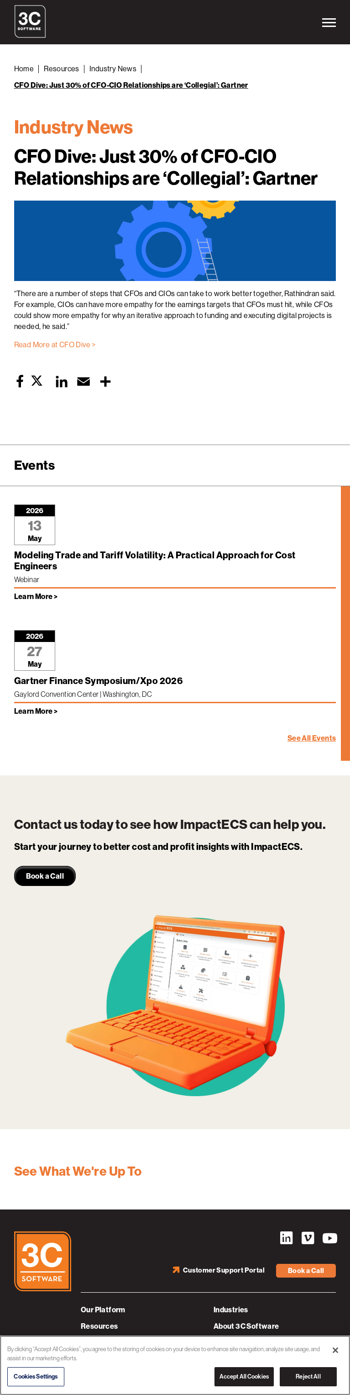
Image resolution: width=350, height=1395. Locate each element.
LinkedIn (286, 1239)
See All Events (311, 738)
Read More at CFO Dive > (55, 344)
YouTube (329, 1239)
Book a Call (306, 1271)
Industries (231, 1309)
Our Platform (103, 1309)
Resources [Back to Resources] (61, 68)
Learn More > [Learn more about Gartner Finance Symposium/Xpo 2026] (36, 711)
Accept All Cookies (244, 1376)
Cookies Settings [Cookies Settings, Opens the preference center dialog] (35, 1376)
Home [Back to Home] (24, 68)
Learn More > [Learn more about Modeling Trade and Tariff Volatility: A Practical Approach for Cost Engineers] (36, 596)
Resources (99, 1326)
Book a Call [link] (45, 876)
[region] (175, 1365)
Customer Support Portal (224, 1271)
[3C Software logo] (30, 36)
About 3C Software (246, 1326)
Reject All (308, 1376)
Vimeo (307, 1239)
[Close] (335, 1350)
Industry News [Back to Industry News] (112, 68)
